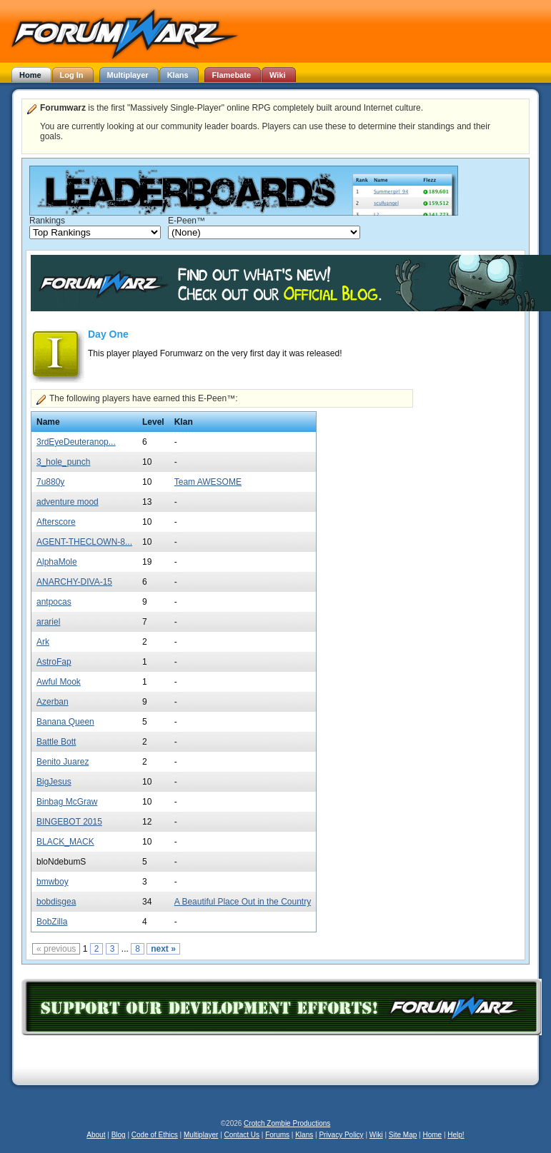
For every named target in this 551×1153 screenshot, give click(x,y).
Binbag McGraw (66, 802)
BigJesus (53, 782)
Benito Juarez (62, 762)
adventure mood (67, 502)
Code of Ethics (154, 1135)
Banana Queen (65, 722)
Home (432, 1135)
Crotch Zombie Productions (287, 1123)
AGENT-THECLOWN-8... (84, 542)
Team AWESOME (208, 482)
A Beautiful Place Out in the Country (242, 902)
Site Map (403, 1135)
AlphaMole (56, 562)
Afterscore (56, 522)
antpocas (53, 602)
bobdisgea (56, 902)
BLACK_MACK (65, 842)
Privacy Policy (341, 1135)
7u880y (50, 482)
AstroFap (53, 662)
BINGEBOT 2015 (69, 822)
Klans (304, 1135)
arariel (48, 622)
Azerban (52, 702)
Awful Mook (58, 682)
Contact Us (241, 1135)
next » (163, 949)
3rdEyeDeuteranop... (76, 442)
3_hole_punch (63, 462)
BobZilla (51, 922)
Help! (455, 1135)
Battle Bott (56, 742)
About (95, 1135)
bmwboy (52, 882)
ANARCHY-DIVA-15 (74, 582)
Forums (277, 1135)
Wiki (376, 1135)
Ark (42, 642)
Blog (118, 1135)
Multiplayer (201, 1135)
